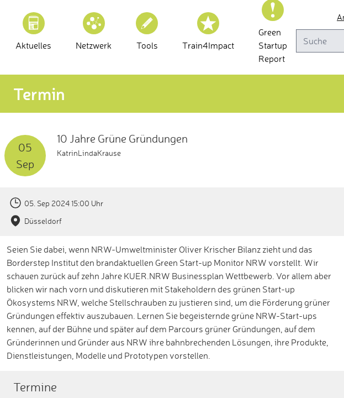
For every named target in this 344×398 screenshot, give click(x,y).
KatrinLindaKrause (89, 153)
